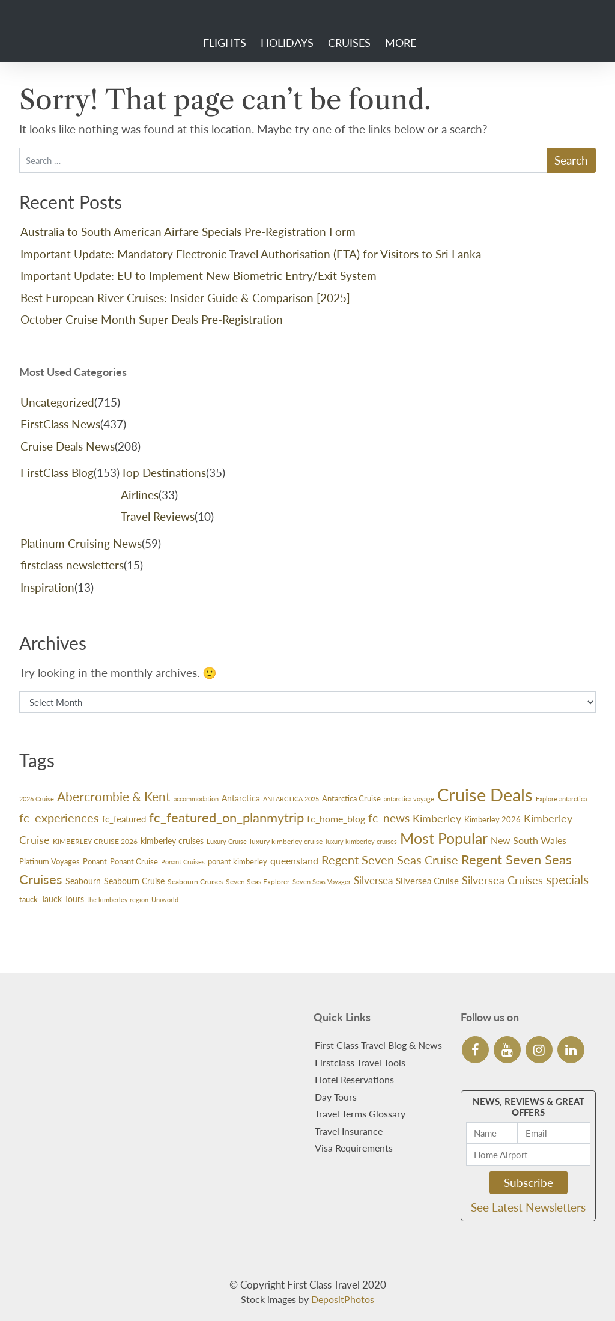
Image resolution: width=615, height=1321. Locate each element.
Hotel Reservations (354, 1079)
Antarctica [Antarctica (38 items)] (241, 798)
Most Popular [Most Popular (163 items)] (444, 838)
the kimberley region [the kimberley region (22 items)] (117, 899)
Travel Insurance (349, 1131)
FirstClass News (60, 424)
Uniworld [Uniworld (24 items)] (164, 899)
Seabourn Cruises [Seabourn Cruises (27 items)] (195, 881)
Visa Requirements (354, 1147)
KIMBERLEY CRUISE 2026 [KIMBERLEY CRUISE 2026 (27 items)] (95, 841)
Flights (224, 42)
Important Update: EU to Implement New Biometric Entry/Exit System (198, 275)
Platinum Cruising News (81, 543)
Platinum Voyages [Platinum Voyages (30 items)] (49, 861)
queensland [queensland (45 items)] (294, 860)
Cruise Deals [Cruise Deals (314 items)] (485, 794)
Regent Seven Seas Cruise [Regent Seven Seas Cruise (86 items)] (389, 859)
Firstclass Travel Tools (360, 1062)
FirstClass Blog (57, 472)
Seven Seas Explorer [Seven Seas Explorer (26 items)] (257, 881)
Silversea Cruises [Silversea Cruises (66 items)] (502, 880)
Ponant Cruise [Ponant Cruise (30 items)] (134, 861)
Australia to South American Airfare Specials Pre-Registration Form (188, 231)
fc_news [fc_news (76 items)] (389, 818)
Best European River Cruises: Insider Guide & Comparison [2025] (185, 298)
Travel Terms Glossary (360, 1113)
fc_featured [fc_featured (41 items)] (124, 818)
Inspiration (47, 587)
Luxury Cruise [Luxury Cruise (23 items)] (227, 841)
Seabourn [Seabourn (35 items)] (83, 881)
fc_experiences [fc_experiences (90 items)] (59, 817)
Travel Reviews (158, 516)
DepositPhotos (342, 1299)
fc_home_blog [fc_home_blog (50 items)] (336, 818)
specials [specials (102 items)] (567, 879)
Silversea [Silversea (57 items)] (373, 880)
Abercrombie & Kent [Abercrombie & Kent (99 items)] (114, 796)
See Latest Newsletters (528, 1207)
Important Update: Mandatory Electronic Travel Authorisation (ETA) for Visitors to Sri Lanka (250, 254)
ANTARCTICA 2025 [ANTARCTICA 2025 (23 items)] (291, 799)
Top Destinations (163, 472)
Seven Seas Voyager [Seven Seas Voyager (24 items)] (321, 881)
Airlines (140, 495)
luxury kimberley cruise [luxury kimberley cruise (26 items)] (286, 841)
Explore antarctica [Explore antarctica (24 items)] (561, 799)
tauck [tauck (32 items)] (28, 899)
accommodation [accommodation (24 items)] (196, 799)
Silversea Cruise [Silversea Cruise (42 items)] (427, 880)
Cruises (349, 42)
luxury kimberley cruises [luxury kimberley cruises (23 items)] (361, 841)
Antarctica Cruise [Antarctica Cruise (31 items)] (351, 798)
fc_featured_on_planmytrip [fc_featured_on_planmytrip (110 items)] (226, 817)
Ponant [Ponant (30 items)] (95, 861)
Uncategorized (57, 402)
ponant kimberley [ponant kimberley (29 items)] (237, 861)
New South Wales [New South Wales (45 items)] (528, 840)
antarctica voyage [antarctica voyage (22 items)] (409, 799)
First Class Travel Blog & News (378, 1045)
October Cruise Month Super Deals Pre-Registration (151, 319)
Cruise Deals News (67, 446)
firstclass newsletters (72, 565)
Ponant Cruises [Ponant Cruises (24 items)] (183, 862)
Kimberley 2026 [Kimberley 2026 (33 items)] (492, 819)
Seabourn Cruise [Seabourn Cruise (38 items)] (134, 881)
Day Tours (336, 1096)
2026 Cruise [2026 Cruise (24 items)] (36, 799)
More (400, 42)
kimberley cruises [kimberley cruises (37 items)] (172, 841)
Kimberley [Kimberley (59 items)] (437, 818)
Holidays (287, 42)
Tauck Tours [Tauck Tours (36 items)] (62, 899)
